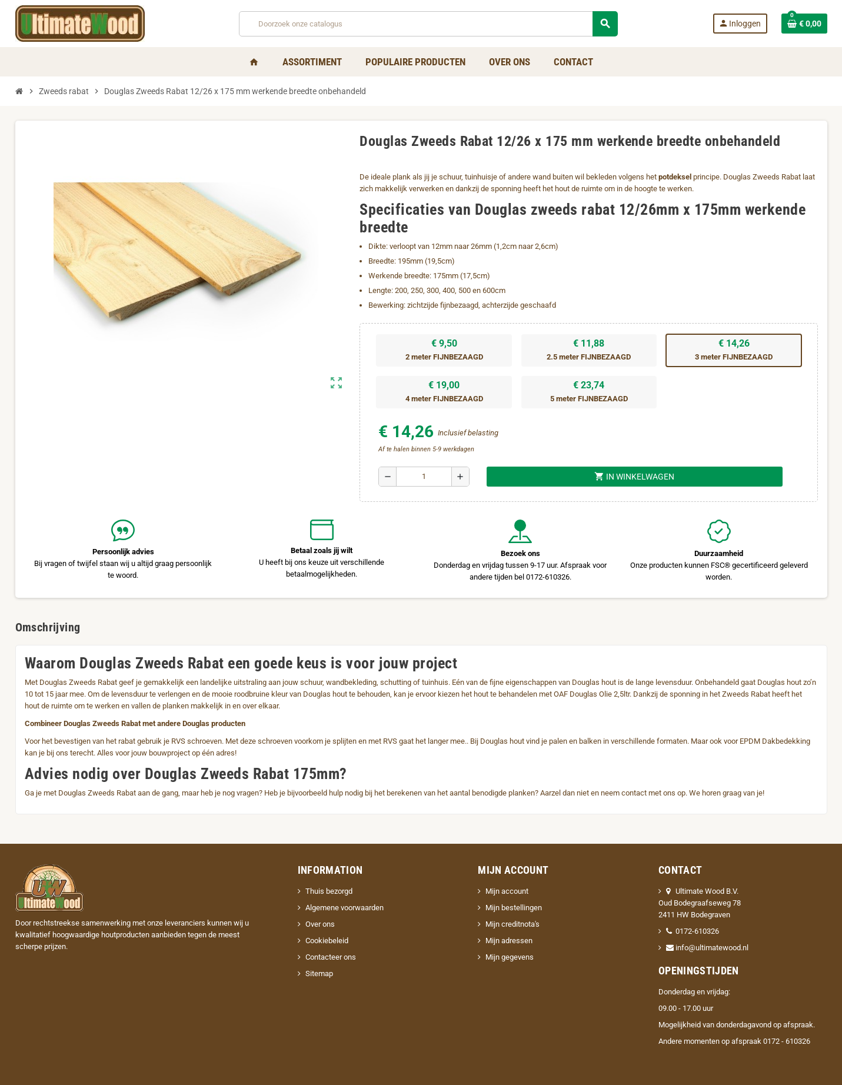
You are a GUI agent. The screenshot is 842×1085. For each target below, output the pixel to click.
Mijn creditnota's (512, 924)
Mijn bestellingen (513, 907)
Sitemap (319, 973)
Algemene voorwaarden (344, 907)
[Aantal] (424, 476)
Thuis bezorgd (328, 891)
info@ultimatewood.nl (707, 947)
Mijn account (506, 891)
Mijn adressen (509, 940)
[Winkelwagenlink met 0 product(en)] (804, 24)
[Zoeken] (428, 23)
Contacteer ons (330, 957)
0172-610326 (692, 931)
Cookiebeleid (326, 940)
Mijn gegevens (509, 957)
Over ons (320, 924)
